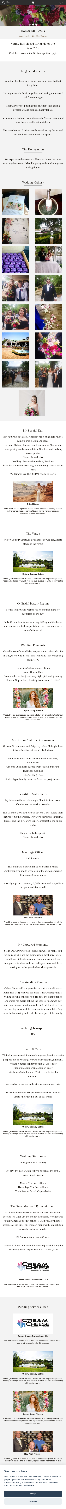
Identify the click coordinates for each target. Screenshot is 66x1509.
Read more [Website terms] (29, 1485)
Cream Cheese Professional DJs (33, 1280)
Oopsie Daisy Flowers (33, 711)
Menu (6, 2)
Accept (33, 1494)
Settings (33, 1501)
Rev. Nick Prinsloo (33, 918)
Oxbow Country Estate (33, 574)
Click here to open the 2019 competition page (33, 53)
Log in (61, 2)
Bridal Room (33, 504)
